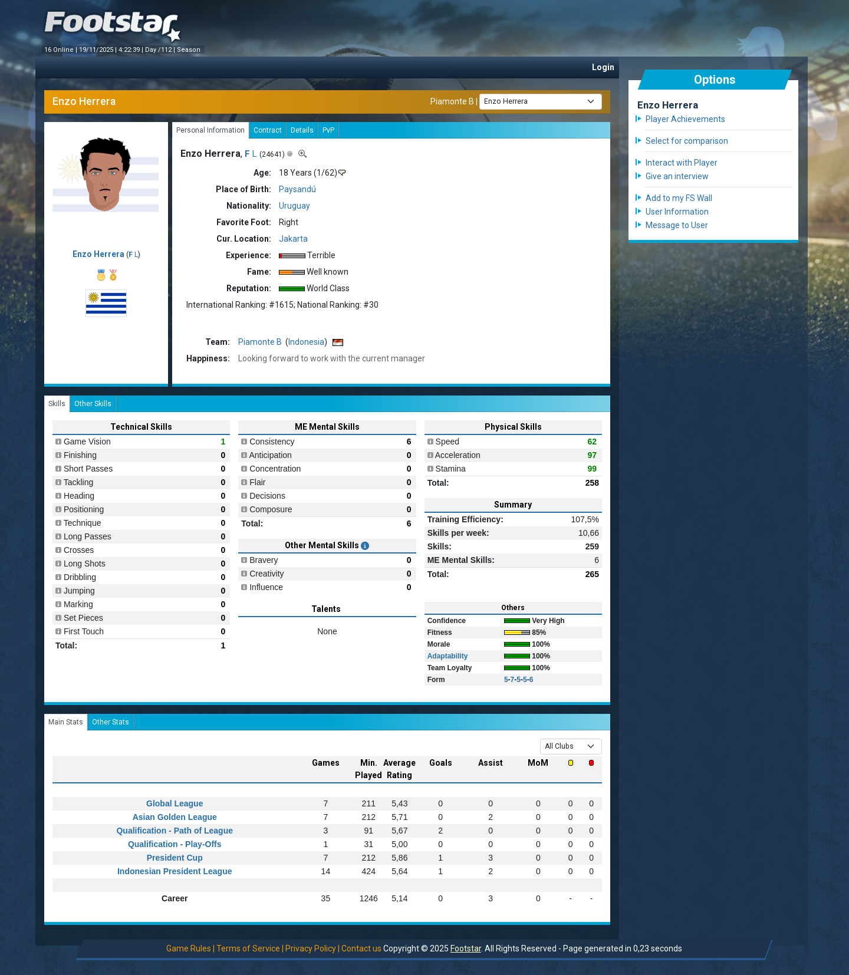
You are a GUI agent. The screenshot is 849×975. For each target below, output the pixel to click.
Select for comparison (687, 141)
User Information (677, 211)
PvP (328, 130)
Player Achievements (685, 119)
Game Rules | (190, 948)
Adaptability (447, 656)
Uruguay (294, 205)
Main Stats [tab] (65, 722)
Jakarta (293, 238)
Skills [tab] (56, 404)
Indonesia (306, 342)
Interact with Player (682, 162)
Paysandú (297, 189)
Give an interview (677, 176)
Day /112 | (161, 50)
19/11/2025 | (99, 50)
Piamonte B (452, 101)
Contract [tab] (268, 130)
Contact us (361, 948)
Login (603, 67)
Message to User (677, 225)
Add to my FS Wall (679, 198)
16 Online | (61, 50)
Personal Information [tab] (210, 130)
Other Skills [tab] (92, 404)
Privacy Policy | (312, 948)
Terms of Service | (250, 948)
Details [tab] (302, 130)
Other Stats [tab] (110, 722)
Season (189, 50)
